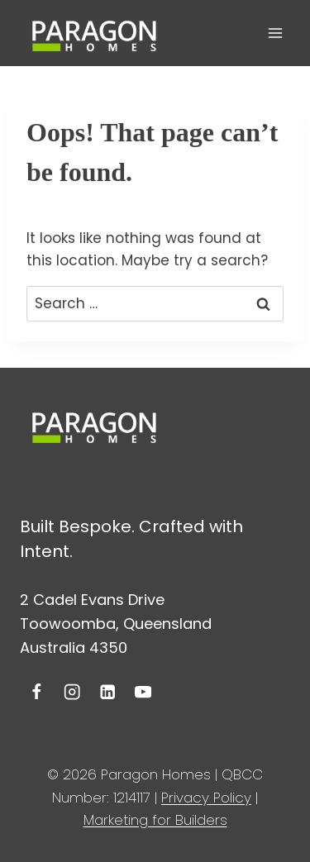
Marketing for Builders (155, 820)
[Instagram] (72, 692)
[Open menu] (275, 32)
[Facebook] (37, 692)
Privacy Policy (206, 797)
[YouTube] (143, 692)
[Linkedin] (108, 692)
